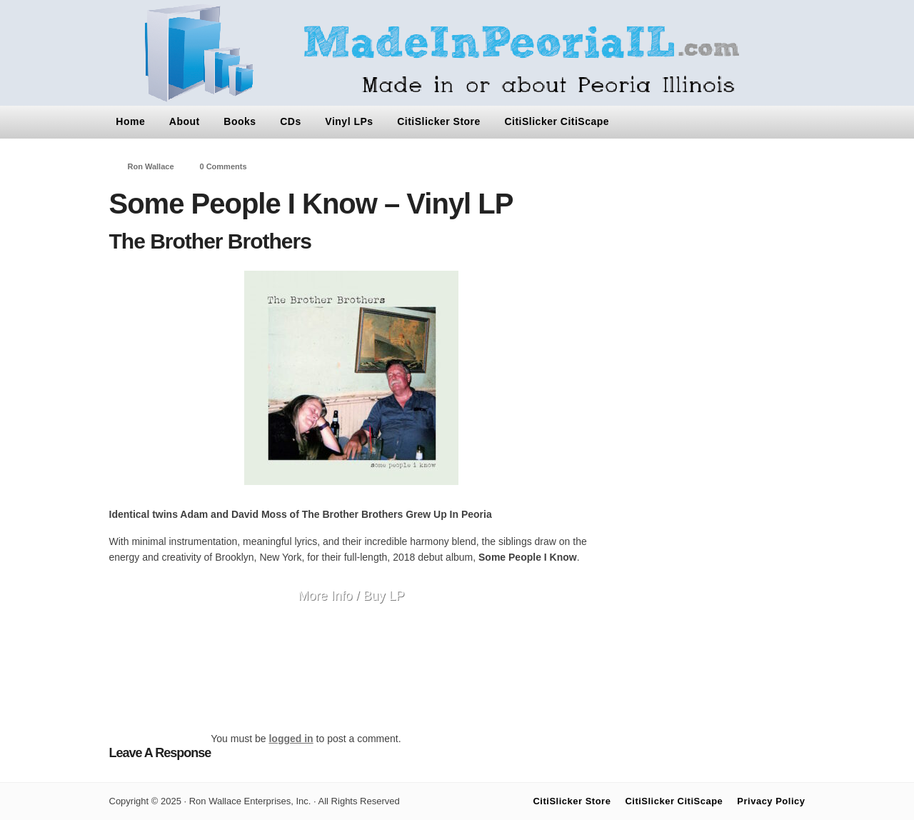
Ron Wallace (151, 166)
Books (240, 121)
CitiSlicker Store (439, 121)
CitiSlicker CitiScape (556, 121)
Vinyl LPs (349, 121)
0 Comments (223, 166)
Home (130, 121)
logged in (290, 738)
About (184, 121)
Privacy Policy (771, 801)
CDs (290, 121)
